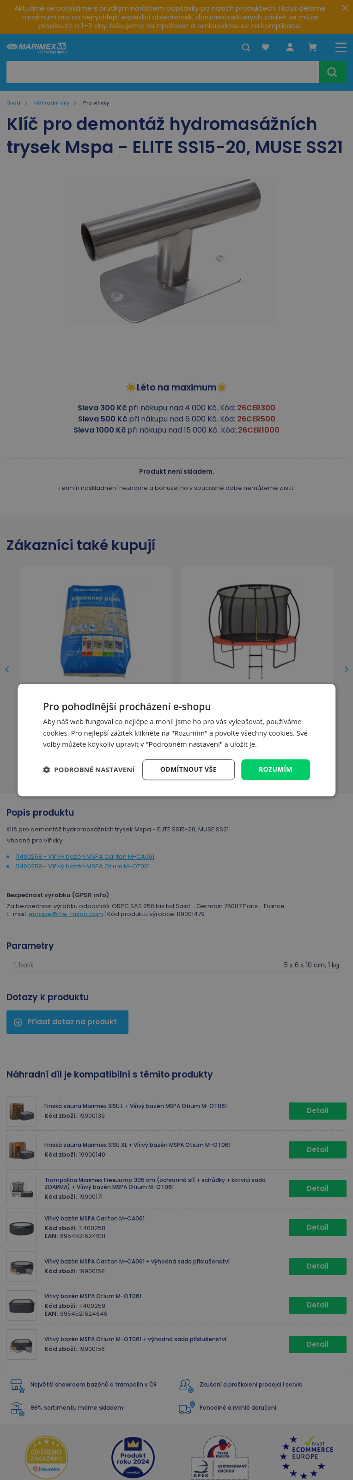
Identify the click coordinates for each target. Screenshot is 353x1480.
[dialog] (176, 740)
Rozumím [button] (275, 769)
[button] (88, 770)
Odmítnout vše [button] (188, 769)
